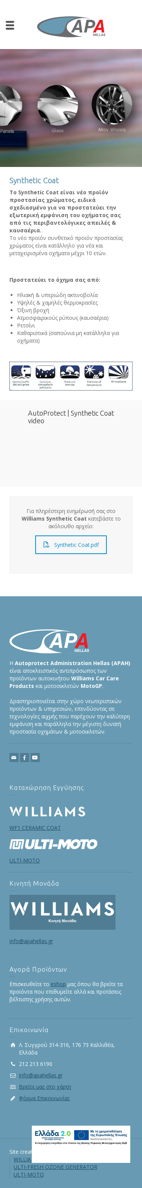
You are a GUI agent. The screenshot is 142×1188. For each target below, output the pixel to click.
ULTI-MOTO (29, 1174)
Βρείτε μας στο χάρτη (45, 1086)
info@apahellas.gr (31, 941)
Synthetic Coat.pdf (71, 544)
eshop (58, 984)
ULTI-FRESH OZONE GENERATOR (55, 1167)
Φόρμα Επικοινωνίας (44, 1098)
